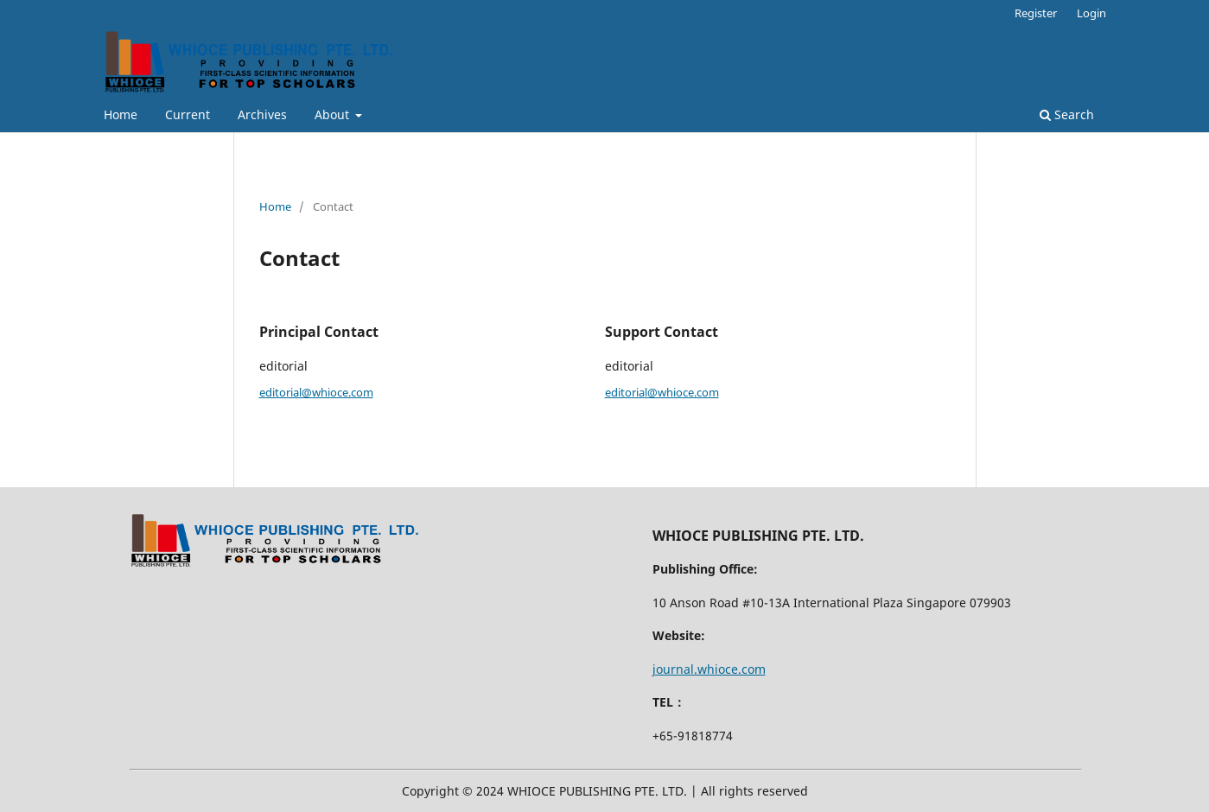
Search (1067, 114)
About (334, 114)
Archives (262, 114)
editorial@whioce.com (316, 392)
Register (1036, 13)
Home (120, 114)
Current (187, 114)
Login (1091, 13)
